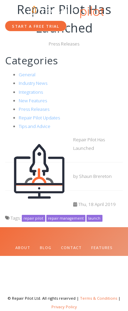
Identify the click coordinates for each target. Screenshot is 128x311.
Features (102, 247)
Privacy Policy (64, 306)
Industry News (33, 83)
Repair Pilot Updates (39, 118)
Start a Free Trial (36, 26)
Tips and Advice (34, 126)
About (22, 247)
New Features (33, 101)
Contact (71, 247)
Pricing (45, 259)
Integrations (31, 92)
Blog (45, 247)
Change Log (77, 259)
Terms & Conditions (98, 298)
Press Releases (34, 109)
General (27, 75)
